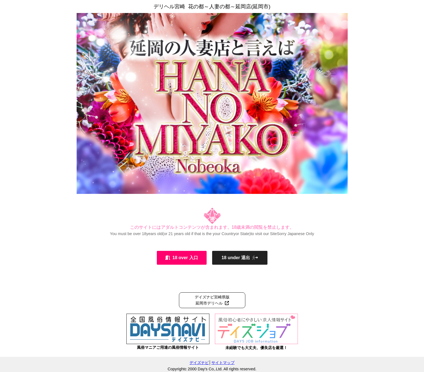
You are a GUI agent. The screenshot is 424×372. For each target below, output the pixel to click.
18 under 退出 (240, 257)
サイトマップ (223, 362)
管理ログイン (410, 368)
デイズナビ (199, 362)
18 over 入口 (181, 257)
